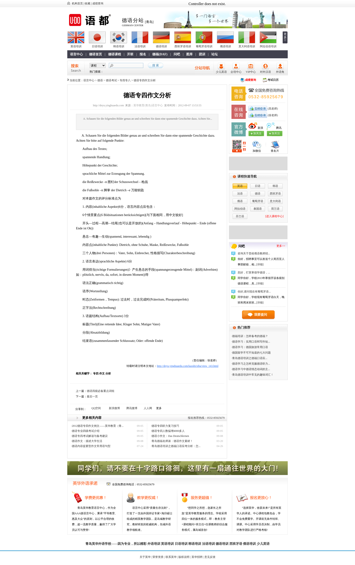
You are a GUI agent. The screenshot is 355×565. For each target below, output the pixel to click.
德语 (100, 80)
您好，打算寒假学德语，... (254, 272)
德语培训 (161, 46)
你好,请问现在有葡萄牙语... (254, 291)
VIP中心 (251, 71)
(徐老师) (272, 115)
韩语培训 (118, 46)
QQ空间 (96, 408)
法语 (240, 193)
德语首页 (95, 54)
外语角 (280, 71)
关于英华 (145, 557)
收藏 (87, 3)
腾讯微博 (131, 408)
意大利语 (275, 201)
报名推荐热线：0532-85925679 (206, 417)
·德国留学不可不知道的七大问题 (251, 352)
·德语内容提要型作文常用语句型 (90, 446)
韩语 (275, 186)
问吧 (177, 54)
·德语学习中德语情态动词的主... (250, 369)
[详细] (260, 264)
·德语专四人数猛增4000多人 (168, 431)
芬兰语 (240, 216)
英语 (240, 186)
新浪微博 (114, 408)
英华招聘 (197, 557)
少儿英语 (221, 71)
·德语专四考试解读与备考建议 (89, 436)
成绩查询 (97, 3)
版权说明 (183, 557)
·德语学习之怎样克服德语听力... (250, 363)
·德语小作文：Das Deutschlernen (170, 436)
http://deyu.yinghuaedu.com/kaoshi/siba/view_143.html (187, 366)
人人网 (148, 408)
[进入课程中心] (274, 216)
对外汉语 (265, 71)
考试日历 (273, 80)
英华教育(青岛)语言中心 (148, 105)
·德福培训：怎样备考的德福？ (249, 336)
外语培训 (153, 543)
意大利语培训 (247, 46)
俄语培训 (225, 46)
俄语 (240, 201)
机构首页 (77, 3)
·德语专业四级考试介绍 (85, 431)
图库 (189, 54)
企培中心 (236, 71)
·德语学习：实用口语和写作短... (250, 341)
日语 (257, 186)
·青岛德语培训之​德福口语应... (249, 358)
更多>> (280, 245)
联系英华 (171, 557)
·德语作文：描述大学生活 (86, 441)
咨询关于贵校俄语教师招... (254, 253)
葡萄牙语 (257, 201)
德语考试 (111, 80)
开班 (130, 54)
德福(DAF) (159, 54)
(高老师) (272, 108)
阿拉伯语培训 (268, 46)
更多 (285, 35)
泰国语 (258, 208)
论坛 (214, 54)
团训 (202, 54)
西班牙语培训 (183, 46)
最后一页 (92, 396)
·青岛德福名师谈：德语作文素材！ (172, 441)
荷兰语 (275, 208)
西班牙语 (275, 193)
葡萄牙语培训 (204, 46)
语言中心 (76, 54)
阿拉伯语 (239, 208)
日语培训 (97, 46)
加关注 (276, 133)
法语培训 (140, 46)
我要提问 (260, 314)
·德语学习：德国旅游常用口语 (249, 347)
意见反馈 (209, 557)
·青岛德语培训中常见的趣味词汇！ (252, 374)
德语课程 (114, 54)
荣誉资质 (157, 557)
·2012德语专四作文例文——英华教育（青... (97, 425)
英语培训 (76, 46)
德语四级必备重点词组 (100, 391)
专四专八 (125, 80)
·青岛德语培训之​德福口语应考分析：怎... (175, 446)
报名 (143, 54)
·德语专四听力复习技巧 (165, 425)
